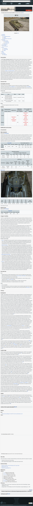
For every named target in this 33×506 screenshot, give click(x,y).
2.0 (3, 473)
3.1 (4, 474)
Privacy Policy (16, 500)
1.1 (4, 472)
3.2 (5, 474)
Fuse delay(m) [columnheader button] (19, 162)
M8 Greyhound (4, 254)
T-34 (3, 396)
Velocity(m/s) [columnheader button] (11, 163)
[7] (20, 345)
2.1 (4, 473)
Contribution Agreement (16, 503)
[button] (15, 406)
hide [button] (18, 33)
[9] (10, 403)
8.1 (4, 480)
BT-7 (19, 397)
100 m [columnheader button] (14, 154)
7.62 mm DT (10, 210)
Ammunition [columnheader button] (3, 153)
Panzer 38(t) (16, 383)
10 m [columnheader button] (11, 154)
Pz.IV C (8, 279)
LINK (29, 10)
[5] (21, 344)
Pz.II (10, 86)
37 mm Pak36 (9, 325)
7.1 (4, 479)
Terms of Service (16, 499)
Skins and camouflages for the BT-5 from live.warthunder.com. (12, 413)
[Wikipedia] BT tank (5, 466)
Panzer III (21, 382)
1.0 (3, 472)
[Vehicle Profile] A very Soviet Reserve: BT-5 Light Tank (10, 465)
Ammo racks (3, 170)
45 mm (23, 325)
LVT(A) (12, 279)
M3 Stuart (27, 287)
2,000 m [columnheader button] (28, 154)
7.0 (3, 479)
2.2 (5, 473)
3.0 (3, 474)
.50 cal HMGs (28, 86)
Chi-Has (20, 275)
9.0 (3, 481)
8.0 (3, 480)
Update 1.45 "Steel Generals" (9, 70)
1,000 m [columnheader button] (20, 154)
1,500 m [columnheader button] (24, 154)
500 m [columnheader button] (17, 154)
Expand (15, 406)
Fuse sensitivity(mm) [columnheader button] (23, 162)
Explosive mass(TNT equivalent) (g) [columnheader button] (28, 162)
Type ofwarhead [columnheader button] (7, 154)
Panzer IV (26, 382)
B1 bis (3, 261)
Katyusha (15, 344)
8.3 (6, 480)
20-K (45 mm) (6, 133)
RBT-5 (23, 12)
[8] (18, 384)
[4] (11, 343)
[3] (29, 340)
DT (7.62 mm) (6, 208)
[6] (5, 345)
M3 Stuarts (8, 254)
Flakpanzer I (13, 86)
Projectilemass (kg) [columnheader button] (15, 162)
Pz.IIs (3, 240)
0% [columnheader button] (31, 164)
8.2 (5, 480)
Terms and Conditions (16, 498)
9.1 (4, 481)
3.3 (6, 474)
